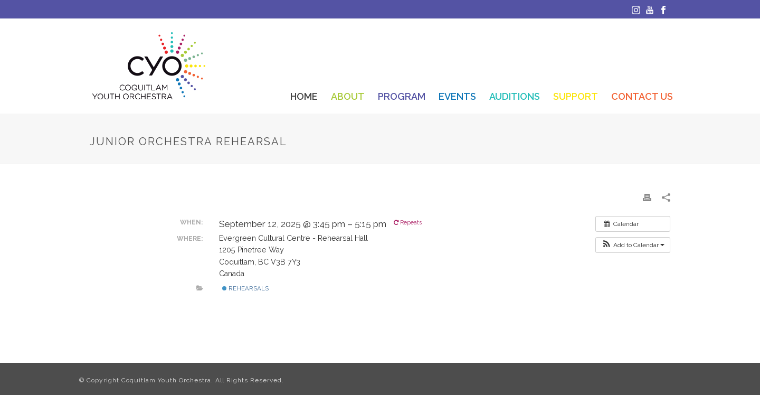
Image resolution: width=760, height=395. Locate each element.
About (348, 96)
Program (401, 96)
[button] (633, 245)
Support (575, 96)
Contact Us (642, 96)
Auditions (514, 96)
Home (304, 96)
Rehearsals (245, 288)
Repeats (408, 222)
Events (457, 96)
